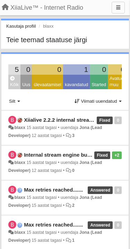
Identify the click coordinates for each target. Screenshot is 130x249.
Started (99, 84)
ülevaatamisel (47, 84)
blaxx (19, 127)
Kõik (14, 81)
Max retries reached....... (53, 190)
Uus (26, 84)
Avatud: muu (117, 81)
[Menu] (118, 7)
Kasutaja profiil (21, 26)
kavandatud (76, 84)
